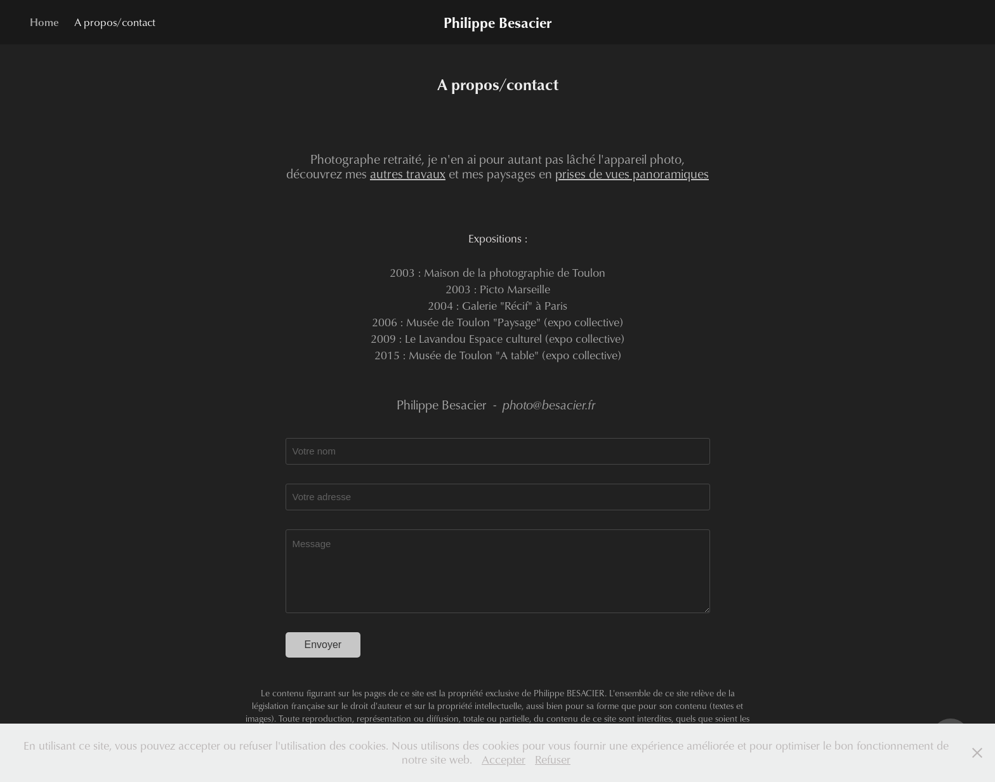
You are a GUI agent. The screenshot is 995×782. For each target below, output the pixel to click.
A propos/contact (114, 22)
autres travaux (407, 173)
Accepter (503, 759)
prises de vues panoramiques (632, 173)
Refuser (552, 759)
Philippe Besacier (497, 22)
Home (44, 22)
